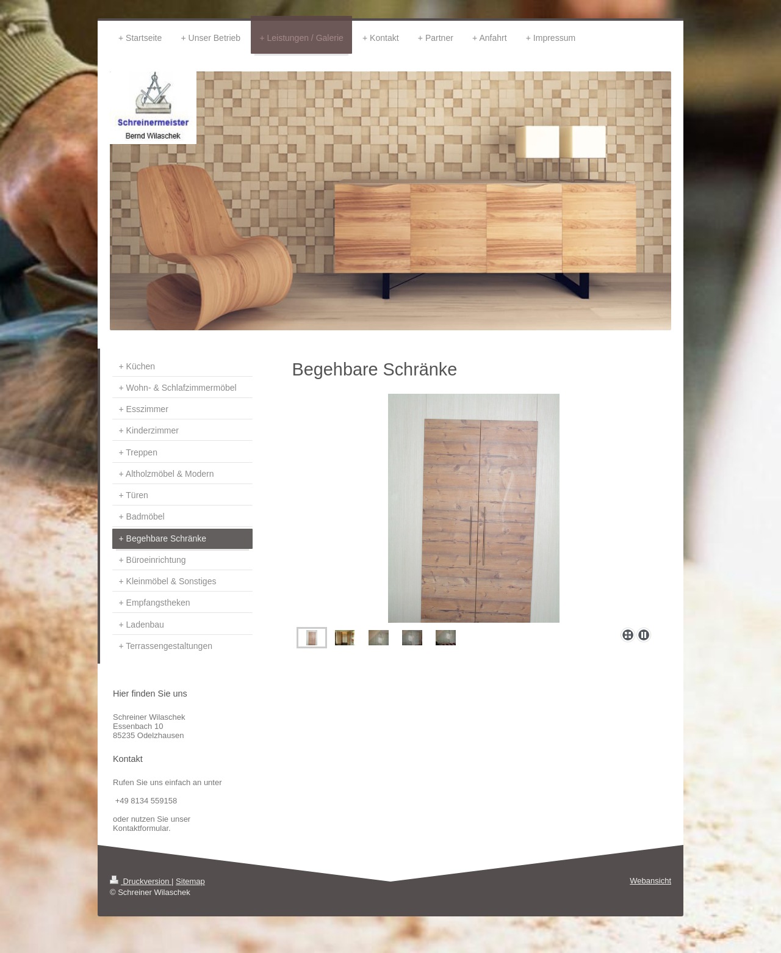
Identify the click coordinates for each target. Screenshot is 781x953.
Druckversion (140, 881)
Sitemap (190, 881)
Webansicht (650, 880)
